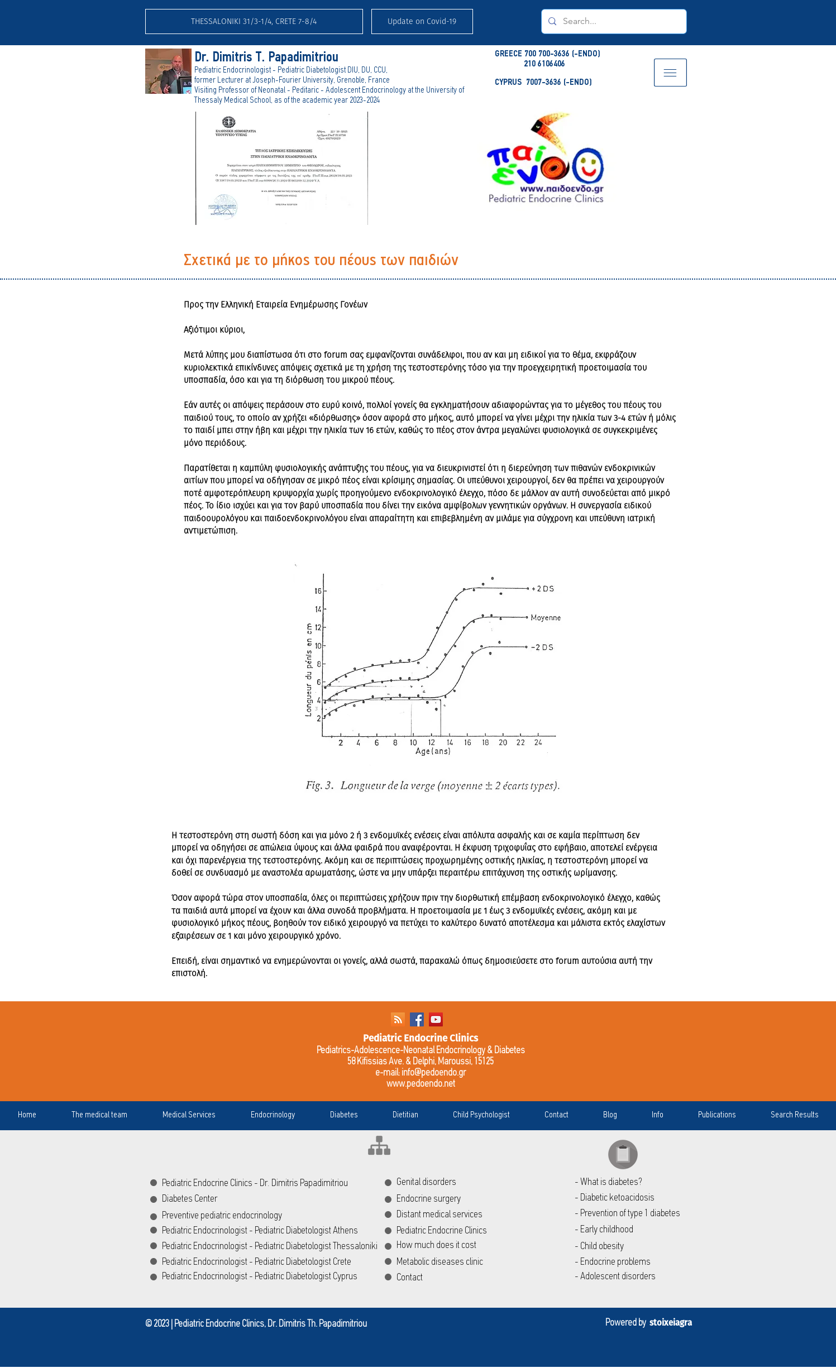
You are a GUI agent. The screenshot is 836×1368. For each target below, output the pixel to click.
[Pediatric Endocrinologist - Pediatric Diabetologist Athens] (266, 1231)
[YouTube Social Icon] (436, 1019)
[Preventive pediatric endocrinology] (231, 1216)
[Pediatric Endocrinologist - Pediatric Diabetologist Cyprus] (266, 1277)
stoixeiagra (670, 1323)
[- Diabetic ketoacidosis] (632, 1198)
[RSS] (398, 1019)
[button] (422, 21)
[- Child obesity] (632, 1247)
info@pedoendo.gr (434, 1073)
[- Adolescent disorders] (632, 1277)
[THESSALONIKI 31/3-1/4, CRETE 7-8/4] (254, 21)
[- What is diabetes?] (632, 1183)
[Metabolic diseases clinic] (463, 1262)
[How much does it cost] (486, 1246)
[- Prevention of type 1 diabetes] (632, 1214)
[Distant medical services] (467, 1215)
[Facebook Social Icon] (417, 1019)
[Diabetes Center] (208, 1199)
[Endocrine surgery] (447, 1199)
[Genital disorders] (462, 1183)
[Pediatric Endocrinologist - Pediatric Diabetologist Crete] (265, 1262)
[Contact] (421, 1278)
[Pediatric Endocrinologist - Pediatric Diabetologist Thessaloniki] (280, 1247)
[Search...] (613, 21)
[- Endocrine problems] (639, 1262)
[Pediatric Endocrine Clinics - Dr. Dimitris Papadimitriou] (283, 1184)
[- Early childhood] (632, 1230)
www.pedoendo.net (420, 1084)
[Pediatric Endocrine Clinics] (486, 1231)
